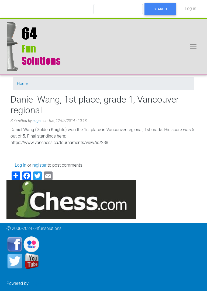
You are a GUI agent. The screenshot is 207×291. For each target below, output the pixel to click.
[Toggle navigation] (193, 47)
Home (22, 83)
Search (160, 9)
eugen (38, 120)
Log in (190, 8)
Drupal (36, 283)
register (39, 165)
